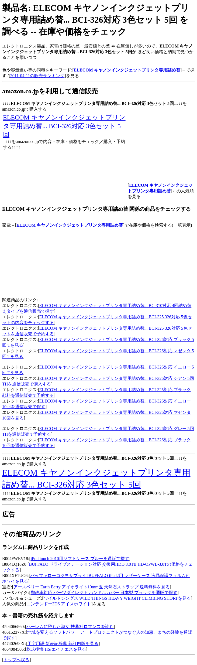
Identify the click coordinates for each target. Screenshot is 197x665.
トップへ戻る (16, 659)
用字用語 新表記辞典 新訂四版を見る (62, 643)
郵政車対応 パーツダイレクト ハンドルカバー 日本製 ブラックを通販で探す (104, 592)
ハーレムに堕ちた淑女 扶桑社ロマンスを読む (70, 626)
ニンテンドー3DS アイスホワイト (58, 604)
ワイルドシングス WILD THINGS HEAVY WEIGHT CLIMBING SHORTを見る (117, 598)
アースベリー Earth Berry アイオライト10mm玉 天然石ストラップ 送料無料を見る (91, 587)
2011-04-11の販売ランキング (37, 75)
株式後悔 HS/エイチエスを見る (56, 649)
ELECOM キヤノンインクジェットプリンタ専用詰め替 (69, 225)
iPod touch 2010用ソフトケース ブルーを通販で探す (80, 558)
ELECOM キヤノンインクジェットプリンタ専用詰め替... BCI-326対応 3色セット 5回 (64, 126)
